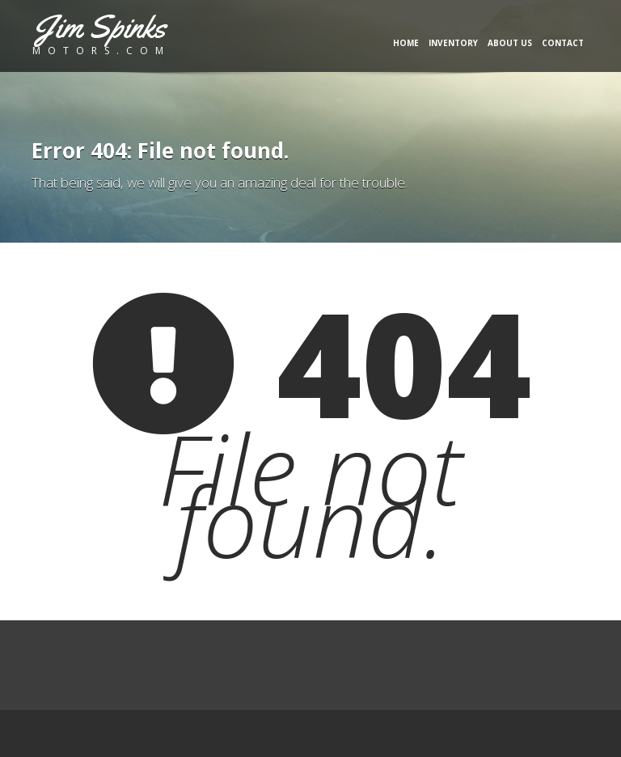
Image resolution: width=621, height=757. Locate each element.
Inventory (453, 43)
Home (406, 43)
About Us (510, 43)
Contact (563, 43)
